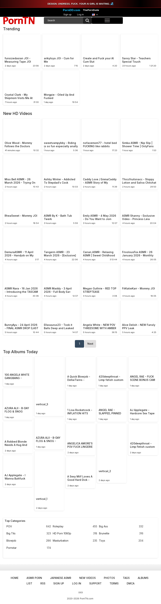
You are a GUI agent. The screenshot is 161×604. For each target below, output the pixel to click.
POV (28, 526)
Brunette (121, 533)
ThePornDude (91, 10)
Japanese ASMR (60, 577)
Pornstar (28, 548)
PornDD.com (71, 10)
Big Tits (28, 533)
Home (14, 577)
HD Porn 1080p (75, 533)
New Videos (87, 577)
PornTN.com (86, 598)
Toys (121, 540)
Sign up (67, 14)
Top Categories (15, 521)
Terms (114, 583)
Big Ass (121, 526)
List (29, 583)
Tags (126, 577)
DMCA (130, 583)
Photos (109, 577)
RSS (42, 583)
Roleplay (75, 526)
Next (90, 343)
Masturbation (75, 540)
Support (95, 583)
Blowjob (28, 540)
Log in (80, 14)
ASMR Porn (34, 577)
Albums (143, 577)
